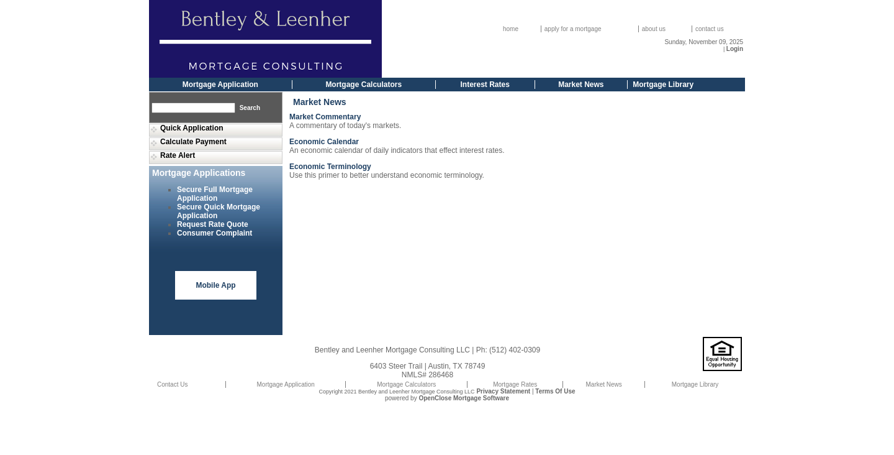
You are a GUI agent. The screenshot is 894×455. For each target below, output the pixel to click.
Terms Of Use (555, 391)
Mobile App (215, 285)
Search (250, 107)
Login (734, 48)
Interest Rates (485, 84)
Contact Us (172, 384)
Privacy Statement (503, 391)
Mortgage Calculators (363, 84)
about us (654, 28)
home (510, 28)
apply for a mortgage (573, 28)
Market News (580, 84)
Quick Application (192, 128)
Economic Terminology (330, 166)
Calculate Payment (193, 141)
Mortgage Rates (515, 384)
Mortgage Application (220, 84)
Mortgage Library (663, 84)
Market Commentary (325, 117)
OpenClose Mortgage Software (463, 398)
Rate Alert (177, 155)
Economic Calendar (324, 141)
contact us (709, 28)
